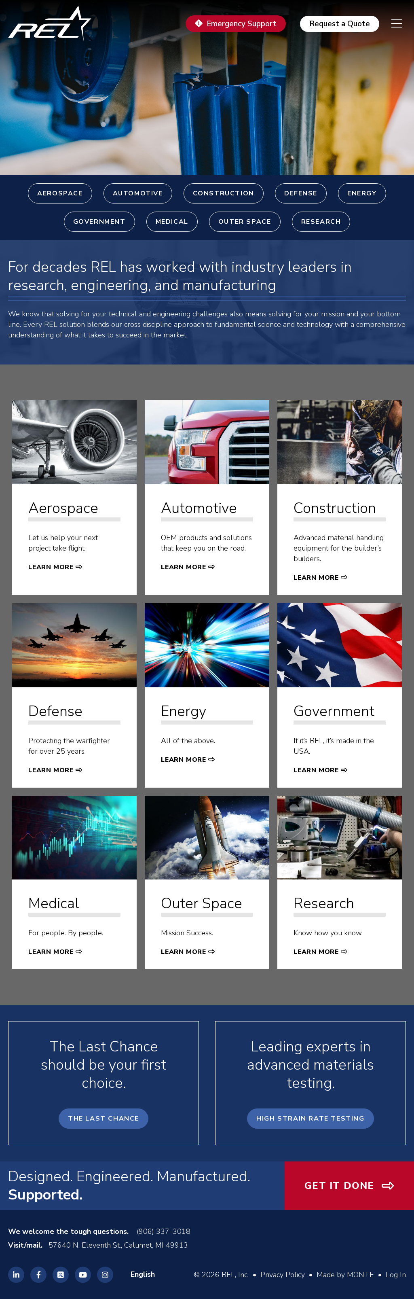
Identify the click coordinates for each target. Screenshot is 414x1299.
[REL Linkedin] (16, 1275)
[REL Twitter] (61, 1275)
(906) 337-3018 (163, 1231)
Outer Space (244, 221)
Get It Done (339, 1185)
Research (321, 221)
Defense (300, 193)
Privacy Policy (282, 1275)
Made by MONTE (345, 1275)
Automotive (138, 193)
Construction (223, 193)
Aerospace (59, 193)
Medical (172, 221)
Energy (362, 193)
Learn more (51, 567)
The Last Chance (103, 1118)
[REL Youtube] (83, 1275)
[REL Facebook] (38, 1275)
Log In (396, 1275)
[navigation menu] (390, 23)
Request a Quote (339, 24)
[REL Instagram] (105, 1275)
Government (99, 221)
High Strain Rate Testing (310, 1118)
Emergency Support (242, 24)
